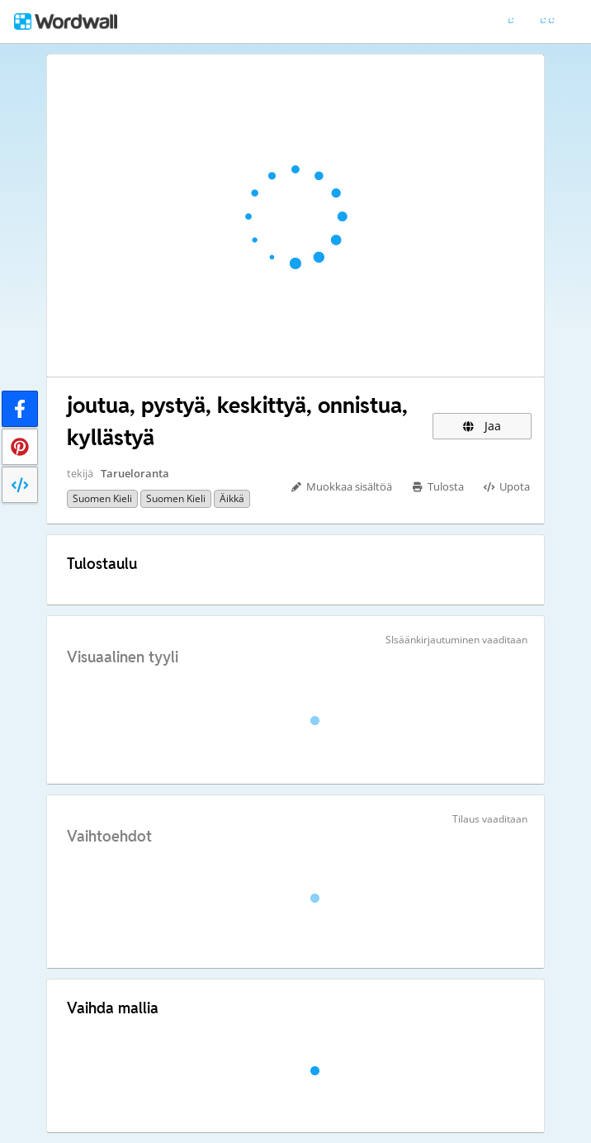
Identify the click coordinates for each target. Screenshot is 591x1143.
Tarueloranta (135, 473)
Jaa (482, 426)
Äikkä (232, 498)
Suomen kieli (176, 498)
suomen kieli (102, 498)
